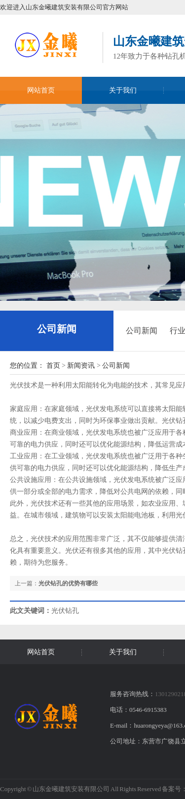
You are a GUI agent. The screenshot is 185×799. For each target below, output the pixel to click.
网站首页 (41, 90)
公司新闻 (56, 328)
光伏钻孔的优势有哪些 (68, 583)
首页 (53, 365)
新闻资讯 (81, 365)
